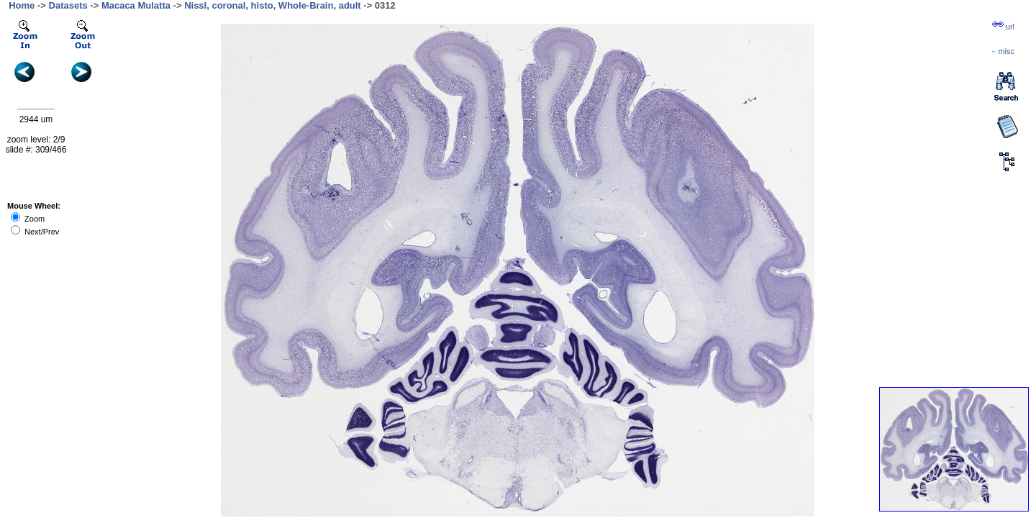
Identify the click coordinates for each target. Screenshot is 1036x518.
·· (1002, 51)
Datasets (68, 5)
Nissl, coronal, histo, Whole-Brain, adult (272, 5)
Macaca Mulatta (136, 5)
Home (22, 5)
